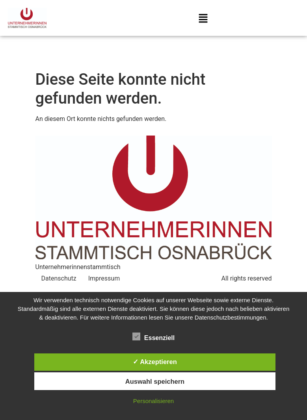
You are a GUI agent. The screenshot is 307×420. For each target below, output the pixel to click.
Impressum (104, 278)
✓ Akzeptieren (155, 361)
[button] (203, 19)
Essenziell (153, 336)
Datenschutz (58, 278)
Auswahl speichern (154, 381)
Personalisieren (153, 401)
